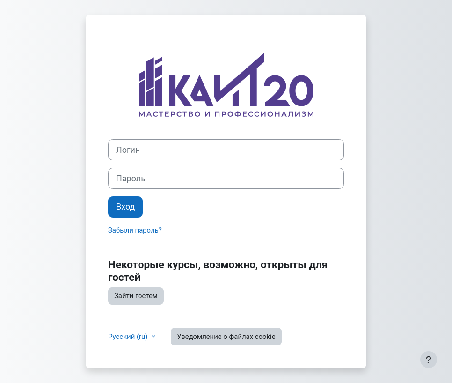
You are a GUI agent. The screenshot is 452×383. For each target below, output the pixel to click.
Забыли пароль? (135, 230)
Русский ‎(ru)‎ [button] (128, 336)
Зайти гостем (136, 296)
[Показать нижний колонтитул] (428, 359)
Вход (125, 206)
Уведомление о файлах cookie (226, 336)
